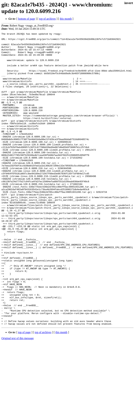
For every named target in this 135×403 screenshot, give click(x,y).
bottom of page (26, 18)
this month (66, 18)
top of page (24, 390)
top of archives (47, 18)
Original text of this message (17, 396)
